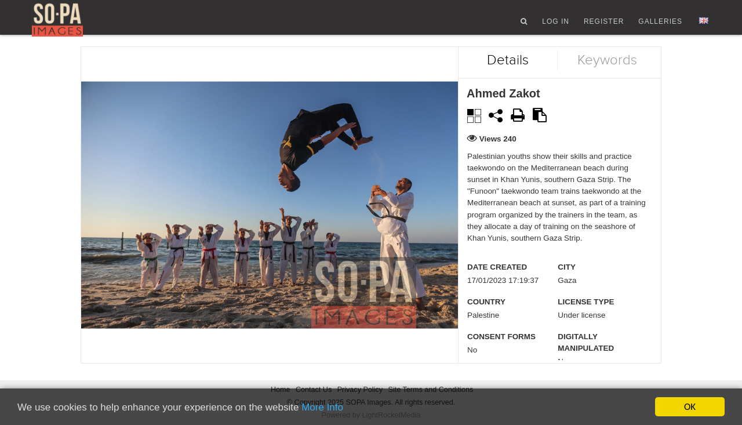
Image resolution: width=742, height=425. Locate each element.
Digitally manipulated (586, 354)
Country (486, 313)
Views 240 (498, 150)
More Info (322, 407)
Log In (555, 25)
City (567, 278)
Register (604, 25)
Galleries (660, 25)
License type (586, 313)
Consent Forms (501, 348)
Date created (497, 278)
